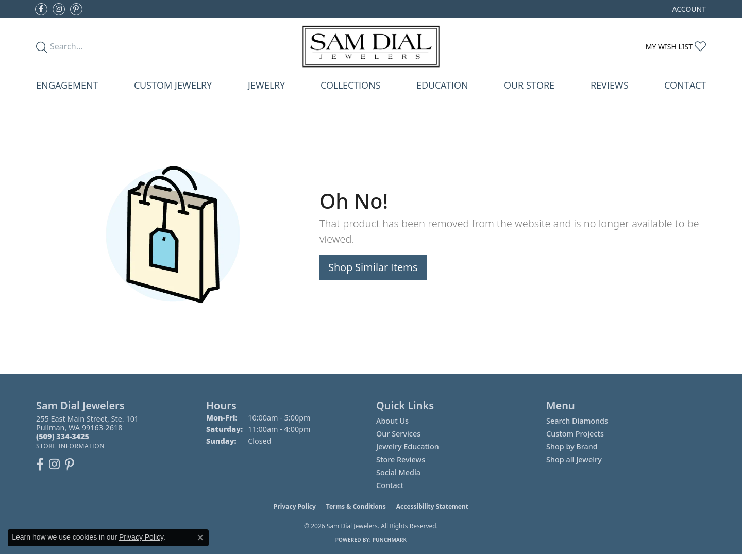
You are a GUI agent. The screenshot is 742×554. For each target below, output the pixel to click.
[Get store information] (70, 446)
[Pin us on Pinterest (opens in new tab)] (76, 9)
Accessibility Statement (432, 506)
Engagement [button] (67, 84)
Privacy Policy (295, 506)
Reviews (610, 84)
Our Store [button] (529, 84)
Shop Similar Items (373, 267)
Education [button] (442, 84)
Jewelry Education (407, 446)
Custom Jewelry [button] (173, 84)
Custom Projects (575, 434)
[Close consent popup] (200, 537)
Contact (685, 84)
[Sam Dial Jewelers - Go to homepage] (370, 46)
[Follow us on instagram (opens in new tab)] (59, 9)
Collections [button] (351, 84)
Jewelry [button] (266, 84)
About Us (392, 421)
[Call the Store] (62, 436)
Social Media (398, 472)
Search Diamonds (577, 421)
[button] (688, 9)
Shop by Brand (572, 446)
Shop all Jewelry (574, 459)
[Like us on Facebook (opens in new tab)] (41, 9)
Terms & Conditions (356, 506)
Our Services (398, 434)
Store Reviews (400, 459)
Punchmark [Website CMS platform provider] (390, 539)
